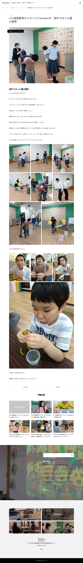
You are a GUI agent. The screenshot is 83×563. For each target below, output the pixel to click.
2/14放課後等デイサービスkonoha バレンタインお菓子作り (58, 473)
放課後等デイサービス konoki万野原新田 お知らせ (55, 464)
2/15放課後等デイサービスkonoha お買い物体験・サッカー (58, 469)
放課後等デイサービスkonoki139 (16, 31)
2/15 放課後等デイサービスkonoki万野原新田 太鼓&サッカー (58, 477)
